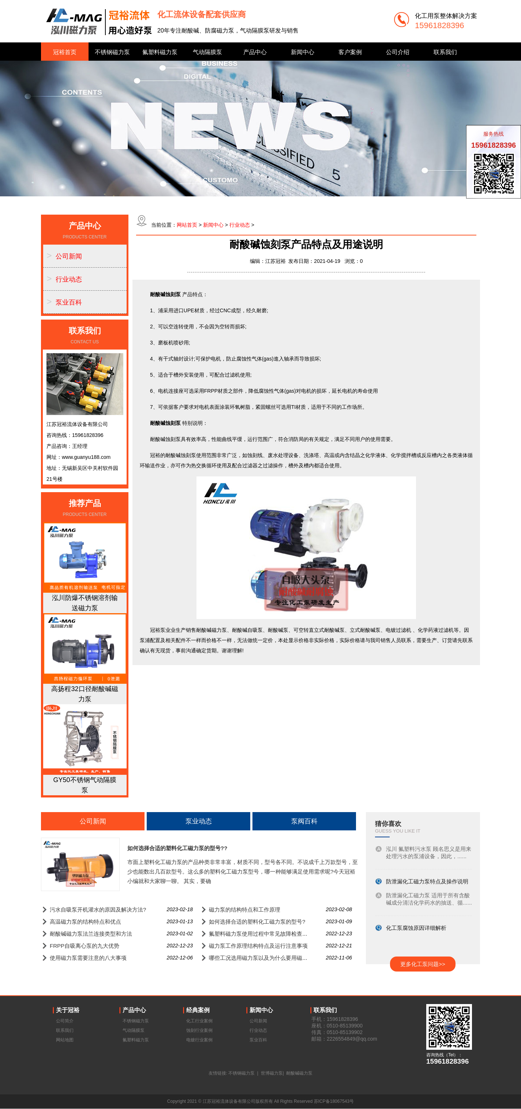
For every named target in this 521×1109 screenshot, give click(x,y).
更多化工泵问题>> (422, 964)
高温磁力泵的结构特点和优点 (85, 921)
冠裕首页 (64, 52)
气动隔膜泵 (207, 52)
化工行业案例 (199, 1020)
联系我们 (445, 52)
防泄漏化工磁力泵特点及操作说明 (427, 882)
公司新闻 (69, 256)
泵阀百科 (304, 821)
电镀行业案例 (199, 1039)
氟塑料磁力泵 (159, 52)
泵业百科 (69, 302)
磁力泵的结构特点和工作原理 (244, 909)
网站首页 (187, 225)
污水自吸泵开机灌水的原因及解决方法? (98, 909)
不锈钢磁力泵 (112, 52)
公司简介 (65, 1020)
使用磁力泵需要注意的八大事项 (88, 958)
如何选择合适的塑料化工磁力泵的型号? (257, 921)
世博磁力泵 (272, 1073)
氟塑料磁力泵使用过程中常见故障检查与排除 (264, 934)
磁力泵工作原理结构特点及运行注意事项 (258, 946)
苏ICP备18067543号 (334, 1101)
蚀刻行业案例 (199, 1030)
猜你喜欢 (388, 823)
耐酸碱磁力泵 (299, 1073)
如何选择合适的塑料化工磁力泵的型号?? (177, 848)
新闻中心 (302, 52)
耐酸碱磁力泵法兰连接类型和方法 (91, 934)
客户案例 (350, 52)
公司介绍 (397, 52)
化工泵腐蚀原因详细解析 (416, 929)
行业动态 (69, 279)
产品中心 (255, 52)
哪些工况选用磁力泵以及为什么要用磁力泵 (261, 958)
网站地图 (65, 1039)
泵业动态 (198, 821)
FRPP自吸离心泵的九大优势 (84, 946)
